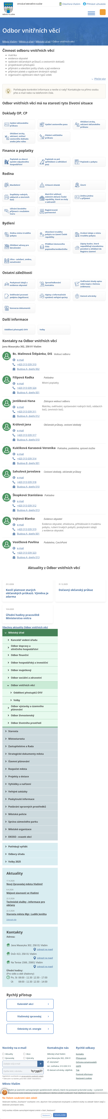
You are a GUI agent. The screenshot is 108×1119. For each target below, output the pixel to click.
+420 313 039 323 (26, 552)
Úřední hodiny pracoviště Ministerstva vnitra (22, 616)
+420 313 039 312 (26, 505)
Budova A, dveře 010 (28, 439)
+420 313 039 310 (26, 364)
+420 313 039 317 (26, 435)
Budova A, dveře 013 (28, 510)
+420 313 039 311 (26, 411)
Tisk (77, 1070)
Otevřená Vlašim (71, 4)
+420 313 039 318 (26, 482)
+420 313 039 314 (26, 458)
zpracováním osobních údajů (32, 1076)
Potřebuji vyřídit (17, 846)
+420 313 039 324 (26, 388)
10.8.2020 (10, 609)
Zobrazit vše (11, 919)
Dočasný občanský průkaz (76, 590)
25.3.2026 (10, 584)
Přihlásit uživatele (96, 4)
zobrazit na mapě (45, 949)
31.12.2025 (63, 584)
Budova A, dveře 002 (28, 369)
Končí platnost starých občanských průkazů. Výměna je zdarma (27, 593)
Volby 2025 (14, 861)
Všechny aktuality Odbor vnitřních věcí (25, 627)
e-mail (20, 359)
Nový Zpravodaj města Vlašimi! (24, 884)
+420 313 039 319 (26, 529)
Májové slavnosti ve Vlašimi (22, 893)
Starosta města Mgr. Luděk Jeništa (26, 914)
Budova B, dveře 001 (28, 463)
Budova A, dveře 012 (28, 416)
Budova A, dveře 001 (28, 392)
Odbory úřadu (16, 854)
